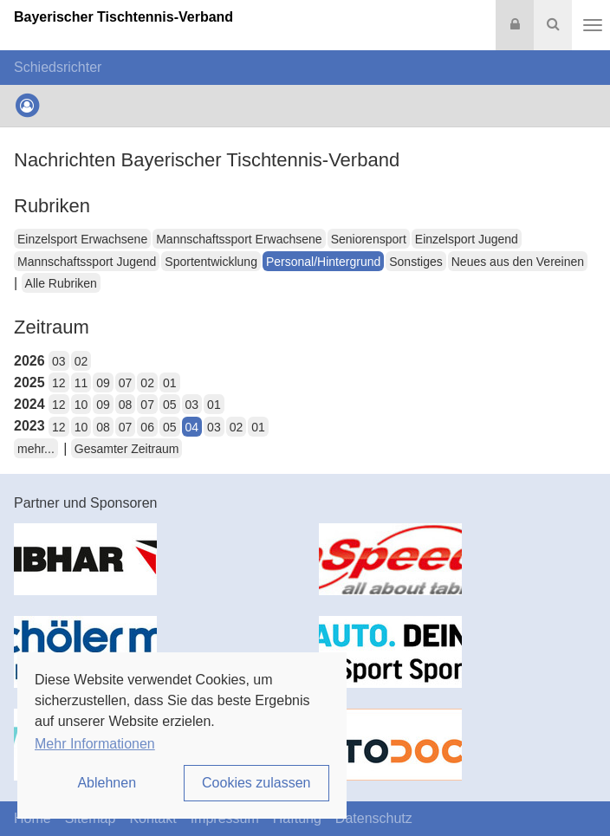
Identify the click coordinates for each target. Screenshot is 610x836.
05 (170, 405)
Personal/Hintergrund (323, 262)
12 (59, 383)
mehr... (36, 449)
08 (126, 405)
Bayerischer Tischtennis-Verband (123, 17)
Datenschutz (373, 818)
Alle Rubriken (61, 283)
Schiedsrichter (57, 67)
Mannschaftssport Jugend (86, 262)
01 (170, 383)
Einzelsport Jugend (466, 239)
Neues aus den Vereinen (517, 262)
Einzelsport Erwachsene (82, 239)
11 (81, 383)
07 (126, 383)
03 (59, 361)
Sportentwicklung (211, 262)
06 (147, 427)
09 (103, 383)
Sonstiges (415, 262)
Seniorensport (368, 239)
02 (81, 361)
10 (81, 405)
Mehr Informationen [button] (95, 743)
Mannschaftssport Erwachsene (238, 239)
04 (192, 427)
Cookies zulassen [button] (256, 782)
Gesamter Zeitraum (127, 449)
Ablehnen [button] (106, 782)
